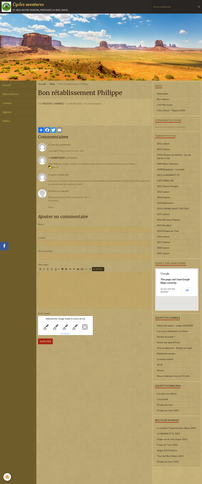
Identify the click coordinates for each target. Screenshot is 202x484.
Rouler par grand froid (168, 342)
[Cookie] (7, 477)
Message (43, 264)
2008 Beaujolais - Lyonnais (171, 169)
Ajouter (45, 341)
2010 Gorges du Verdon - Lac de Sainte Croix (174, 156)
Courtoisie (162, 399)
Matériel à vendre (166, 353)
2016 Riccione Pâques (168, 219)
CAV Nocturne (164, 104)
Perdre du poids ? (166, 336)
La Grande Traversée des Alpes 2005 (176, 428)
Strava (160, 370)
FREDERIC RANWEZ (53, 103)
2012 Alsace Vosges (167, 186)
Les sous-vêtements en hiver (172, 331)
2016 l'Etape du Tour (168, 230)
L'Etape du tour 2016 (168, 410)
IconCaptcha (64, 333)
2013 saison (163, 191)
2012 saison (163, 143)
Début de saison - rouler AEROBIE (175, 325)
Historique (162, 93)
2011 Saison (163, 149)
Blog (52, 83)
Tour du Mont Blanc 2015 (170, 455)
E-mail (41, 237)
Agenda (7, 111)
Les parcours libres (167, 393)
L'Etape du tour (165, 404)
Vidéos (6, 120)
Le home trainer (165, 359)
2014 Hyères (163, 197)
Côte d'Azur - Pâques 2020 (171, 110)
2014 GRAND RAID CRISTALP (173, 208)
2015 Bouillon (164, 225)
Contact (7, 102)
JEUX (159, 364)
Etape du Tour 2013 (167, 444)
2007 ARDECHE (165, 180)
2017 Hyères (163, 242)
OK (187, 290)
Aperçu (98, 269)
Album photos (10, 93)
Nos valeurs (163, 99)
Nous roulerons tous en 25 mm (173, 375)
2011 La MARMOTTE (168, 174)
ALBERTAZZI (58, 157)
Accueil (7, 84)
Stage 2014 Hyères (167, 450)
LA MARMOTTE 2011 (168, 433)
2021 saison (163, 253)
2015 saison (163, 214)
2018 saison (163, 247)
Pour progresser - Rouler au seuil (174, 347)
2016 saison (163, 236)
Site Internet (45, 251)
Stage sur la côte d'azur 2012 (172, 439)
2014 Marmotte (165, 202)
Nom (40, 224)
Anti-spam (44, 313)
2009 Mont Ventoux (167, 163)
